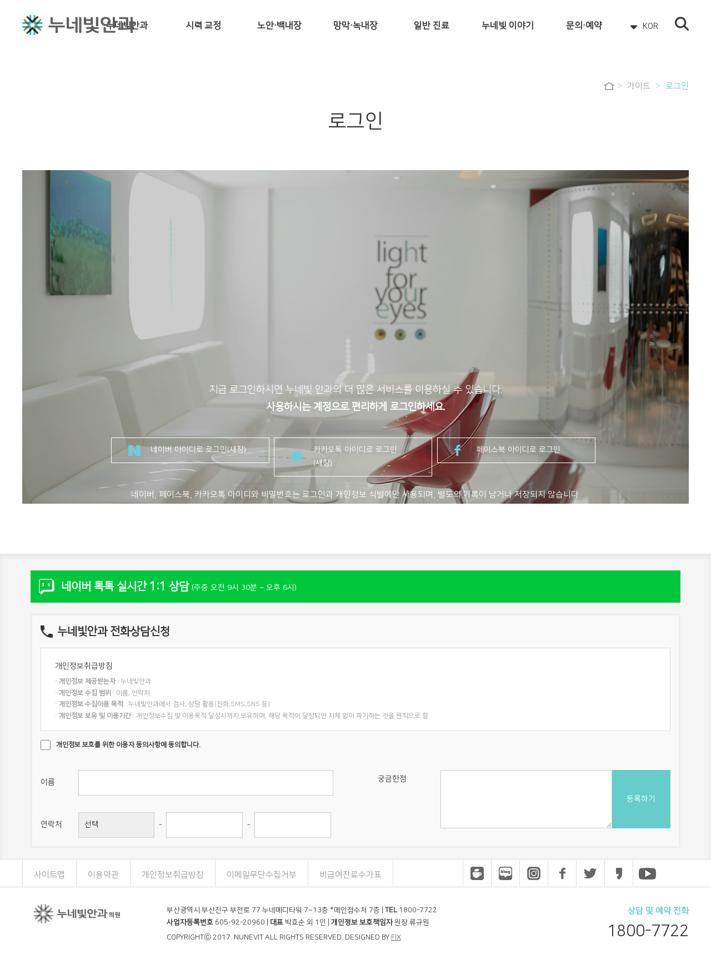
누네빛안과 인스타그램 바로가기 (534, 873)
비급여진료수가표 (350, 875)
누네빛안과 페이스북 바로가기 (562, 873)
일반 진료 (431, 26)
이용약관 (103, 875)
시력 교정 (203, 26)
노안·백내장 (279, 26)
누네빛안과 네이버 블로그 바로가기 (505, 873)
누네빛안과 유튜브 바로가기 (647, 873)
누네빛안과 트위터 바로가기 (590, 873)
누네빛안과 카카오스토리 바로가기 (619, 873)
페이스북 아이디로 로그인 (518, 449)
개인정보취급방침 (173, 875)
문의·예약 (584, 26)
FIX (396, 937)
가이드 (638, 86)
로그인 (677, 86)
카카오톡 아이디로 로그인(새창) (355, 456)
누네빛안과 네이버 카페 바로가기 (477, 873)
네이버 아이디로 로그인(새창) (198, 449)
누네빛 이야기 (508, 26)
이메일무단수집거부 (262, 875)
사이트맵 (49, 875)
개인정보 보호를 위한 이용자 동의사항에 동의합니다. (128, 744)
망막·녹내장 (355, 26)
